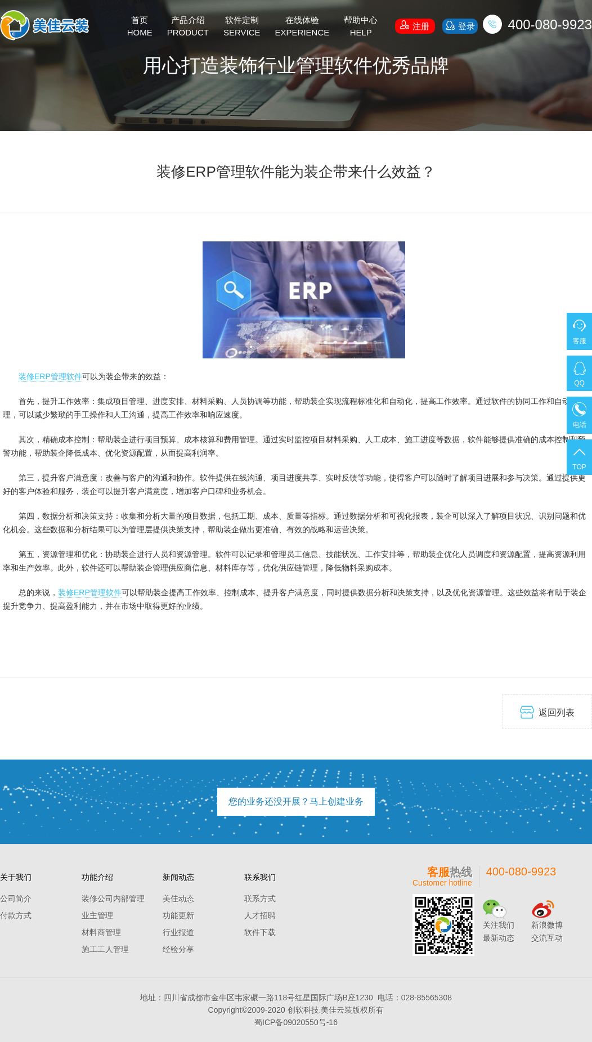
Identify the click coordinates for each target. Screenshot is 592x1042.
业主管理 (97, 915)
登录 (459, 25)
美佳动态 (178, 898)
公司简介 (16, 898)
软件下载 (260, 932)
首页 (140, 27)
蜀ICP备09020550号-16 (296, 1022)
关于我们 (16, 877)
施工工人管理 (105, 949)
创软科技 (303, 1009)
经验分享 (178, 949)
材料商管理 (101, 932)
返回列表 (547, 712)
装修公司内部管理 (113, 898)
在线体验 (302, 27)
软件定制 (242, 27)
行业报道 (178, 932)
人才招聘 (260, 915)
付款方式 (16, 915)
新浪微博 (547, 924)
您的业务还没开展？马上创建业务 (296, 801)
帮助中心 (361, 27)
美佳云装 (336, 1009)
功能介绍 (97, 877)
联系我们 (260, 877)
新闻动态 (178, 877)
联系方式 (260, 898)
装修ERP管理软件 (50, 376)
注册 (415, 25)
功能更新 (178, 915)
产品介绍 (188, 27)
